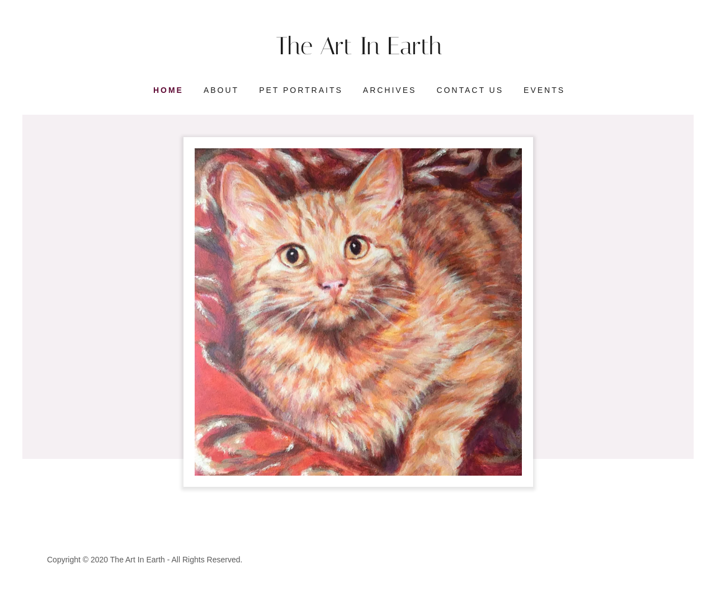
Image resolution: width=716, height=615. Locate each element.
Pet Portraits (301, 90)
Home (168, 90)
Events (544, 90)
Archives (390, 90)
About (221, 90)
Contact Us (469, 90)
